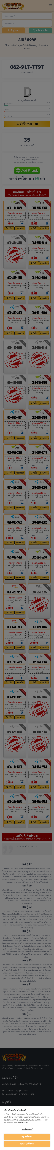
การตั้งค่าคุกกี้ (27, 1130)
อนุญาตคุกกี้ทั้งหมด (27, 1144)
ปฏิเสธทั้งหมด (27, 1137)
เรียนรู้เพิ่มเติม (23, 1123)
